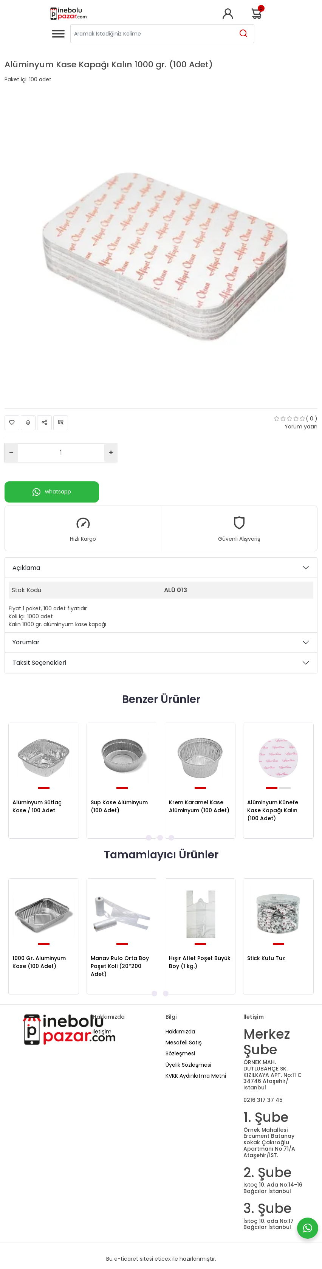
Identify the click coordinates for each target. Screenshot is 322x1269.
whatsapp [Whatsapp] (52, 491)
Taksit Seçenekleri (39, 662)
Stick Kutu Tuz (266, 958)
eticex (163, 1259)
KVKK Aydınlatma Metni (196, 1076)
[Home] (68, 13)
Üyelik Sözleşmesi (188, 1065)
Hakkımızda (180, 1031)
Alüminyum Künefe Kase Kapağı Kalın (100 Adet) (272, 810)
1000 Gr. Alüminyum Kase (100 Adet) (39, 962)
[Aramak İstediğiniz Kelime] (243, 33)
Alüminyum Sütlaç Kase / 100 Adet (37, 806)
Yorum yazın (301, 426)
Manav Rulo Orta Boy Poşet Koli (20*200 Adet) (120, 966)
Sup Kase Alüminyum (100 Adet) (119, 806)
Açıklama (26, 567)
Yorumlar (26, 642)
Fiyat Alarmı (28, 422)
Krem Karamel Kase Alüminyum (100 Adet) (199, 806)
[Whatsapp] (307, 1228)
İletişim (102, 1031)
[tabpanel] (44, 780)
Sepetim (257, 14)
